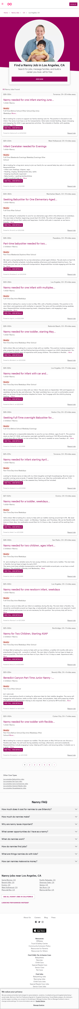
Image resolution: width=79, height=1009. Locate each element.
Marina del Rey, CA (47, 890)
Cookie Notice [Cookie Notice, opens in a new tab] (40, 1001)
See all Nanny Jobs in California (18, 897)
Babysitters (39, 957)
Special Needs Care (39, 965)
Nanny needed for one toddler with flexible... (29, 721)
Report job (71, 133)
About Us (27, 917)
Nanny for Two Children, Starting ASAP (25, 633)
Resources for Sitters (39, 951)
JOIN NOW (39, 79)
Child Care (39, 962)
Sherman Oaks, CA (47, 882)
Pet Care (39, 970)
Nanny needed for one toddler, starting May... (29, 331)
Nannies (39, 960)
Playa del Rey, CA (8, 890)
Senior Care (39, 967)
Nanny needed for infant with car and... (25, 373)
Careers (37, 917)
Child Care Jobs (39, 981)
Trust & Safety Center (39, 943)
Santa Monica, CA (9, 880)
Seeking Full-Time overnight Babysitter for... (28, 417)
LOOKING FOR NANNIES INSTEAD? (15, 903)
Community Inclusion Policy (39, 946)
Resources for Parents (39, 948)
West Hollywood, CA (9, 887)
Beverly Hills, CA (8, 882)
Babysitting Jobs (39, 976)
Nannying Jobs (39, 979)
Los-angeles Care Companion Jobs (15, 784)
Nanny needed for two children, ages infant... (29, 545)
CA (24, 13)
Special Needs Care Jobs (39, 984)
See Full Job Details (13, 128)
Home (6, 13)
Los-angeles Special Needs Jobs (14, 786)
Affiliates (39, 941)
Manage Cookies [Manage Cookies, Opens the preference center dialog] (38, 1005)
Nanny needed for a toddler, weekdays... (26, 501)
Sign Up (73, 4)
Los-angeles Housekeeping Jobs (14, 788)
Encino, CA (6, 885)
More (14, 125)
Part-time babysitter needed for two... (25, 243)
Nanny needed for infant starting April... (26, 459)
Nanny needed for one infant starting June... (28, 99)
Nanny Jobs (15, 13)
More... (14, 113)
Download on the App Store (39, 931)
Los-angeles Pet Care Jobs (12, 781)
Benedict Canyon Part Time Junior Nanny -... (28, 677)
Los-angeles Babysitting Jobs (13, 779)
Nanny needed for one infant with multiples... (29, 287)
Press (53, 917)
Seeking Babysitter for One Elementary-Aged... (30, 199)
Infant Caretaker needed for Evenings (24, 146)
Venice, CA (44, 885)
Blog (46, 917)
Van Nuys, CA (45, 887)
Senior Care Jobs (39, 986)
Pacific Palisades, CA (47, 880)
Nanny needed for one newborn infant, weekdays (31, 589)
